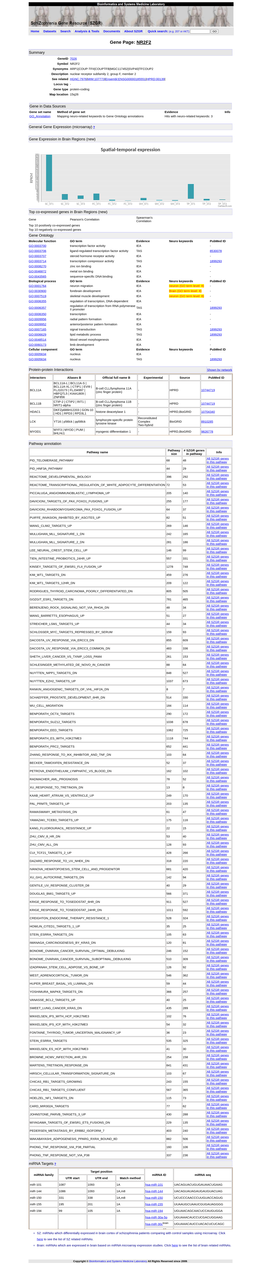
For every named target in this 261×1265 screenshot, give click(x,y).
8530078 (216, 251)
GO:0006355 (37, 301)
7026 (73, 58)
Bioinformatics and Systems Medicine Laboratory (118, 1261)
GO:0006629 (37, 334)
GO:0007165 (37, 329)
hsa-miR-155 (154, 1204)
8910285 (207, 421)
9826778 (207, 431)
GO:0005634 (37, 354)
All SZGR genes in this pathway (218, 460)
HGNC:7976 (78, 79)
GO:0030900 (37, 291)
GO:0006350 (37, 314)
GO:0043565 (37, 276)
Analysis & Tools (87, 31)
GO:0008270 (37, 266)
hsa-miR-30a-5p (156, 1217)
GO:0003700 (37, 245)
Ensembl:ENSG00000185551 (125, 79)
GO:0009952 (37, 324)
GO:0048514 (37, 339)
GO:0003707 (37, 256)
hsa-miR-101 (154, 1184)
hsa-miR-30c (154, 1224)
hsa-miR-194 (154, 1210)
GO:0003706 (37, 251)
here (40, 1239)
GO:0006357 (37, 307)
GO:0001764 (37, 286)
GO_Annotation (39, 116)
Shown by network (219, 370)
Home (35, 31)
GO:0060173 (37, 344)
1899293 (216, 261)
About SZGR (133, 31)
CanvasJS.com (225, 206)
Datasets (49, 31)
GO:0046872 (37, 271)
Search (65, 31)
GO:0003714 (37, 261)
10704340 (208, 411)
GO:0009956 (37, 319)
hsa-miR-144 (154, 1191)
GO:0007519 (37, 296)
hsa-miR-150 (154, 1197)
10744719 (208, 390)
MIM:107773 (95, 79)
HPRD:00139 (155, 79)
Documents (111, 31)
